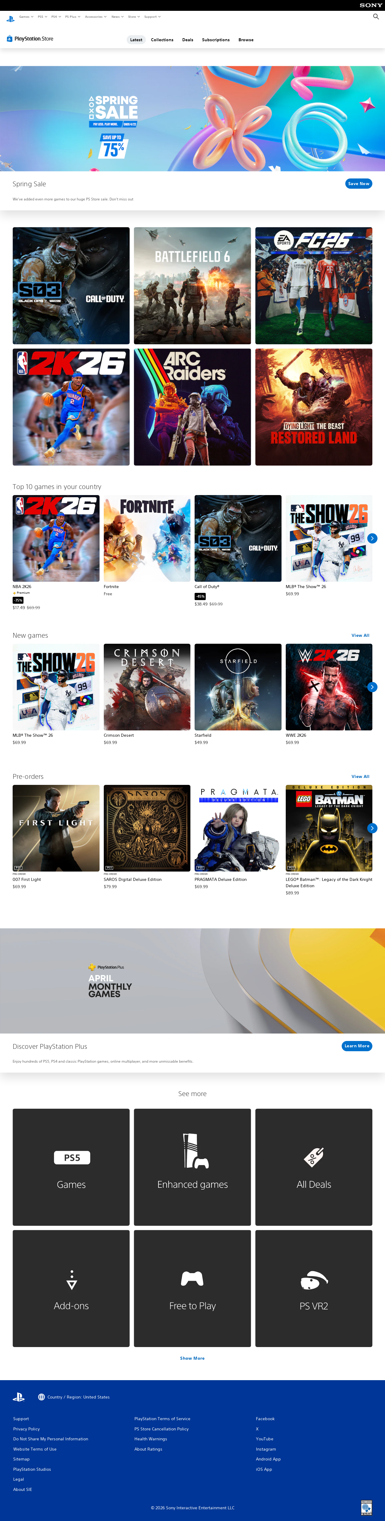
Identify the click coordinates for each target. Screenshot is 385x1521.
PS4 (54, 16)
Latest (136, 34)
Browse (246, 34)
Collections (162, 34)
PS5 (40, 16)
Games (24, 16)
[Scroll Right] (372, 533)
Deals (187, 34)
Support (150, 16)
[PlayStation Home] (10, 17)
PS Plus (71, 16)
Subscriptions (216, 34)
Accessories (93, 16)
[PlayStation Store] (31, 33)
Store (132, 16)
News (116, 16)
